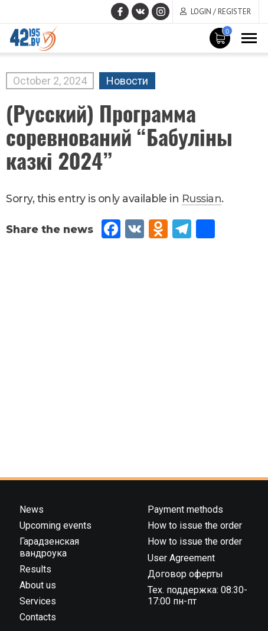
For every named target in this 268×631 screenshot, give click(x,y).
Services (37, 601)
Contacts (37, 617)
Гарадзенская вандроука (49, 547)
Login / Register (221, 12)
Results (35, 569)
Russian (202, 198)
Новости (127, 81)
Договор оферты (185, 574)
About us (37, 585)
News (31, 509)
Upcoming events (55, 525)
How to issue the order (195, 525)
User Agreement (181, 558)
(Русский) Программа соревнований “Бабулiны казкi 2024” (119, 136)
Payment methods (185, 509)
